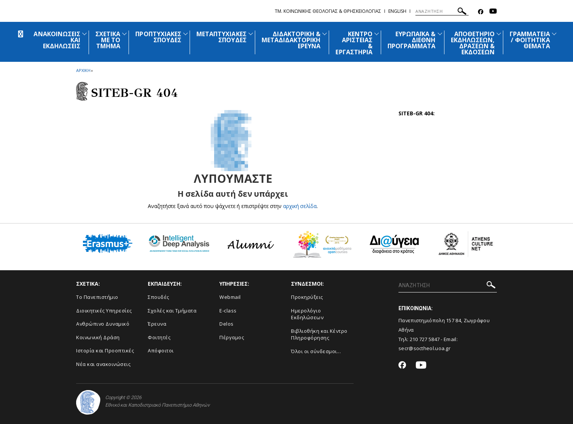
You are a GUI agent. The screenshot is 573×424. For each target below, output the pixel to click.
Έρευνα (157, 323)
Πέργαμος (231, 337)
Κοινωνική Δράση (98, 337)
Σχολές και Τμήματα (172, 310)
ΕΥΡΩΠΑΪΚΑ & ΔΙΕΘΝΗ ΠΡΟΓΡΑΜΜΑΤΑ (412, 40)
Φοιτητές (159, 337)
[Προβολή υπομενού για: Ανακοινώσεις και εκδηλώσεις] (84, 33)
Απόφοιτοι (161, 350)
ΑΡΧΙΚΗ (83, 70)
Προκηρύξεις (307, 297)
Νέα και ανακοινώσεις (103, 364)
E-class (228, 310)
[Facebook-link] (480, 12)
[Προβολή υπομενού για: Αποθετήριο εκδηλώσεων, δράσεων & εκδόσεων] (499, 33)
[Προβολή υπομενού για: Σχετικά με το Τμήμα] (124, 33)
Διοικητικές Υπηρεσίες (104, 310)
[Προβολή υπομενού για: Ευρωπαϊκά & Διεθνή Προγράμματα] (440, 33)
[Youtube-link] (493, 12)
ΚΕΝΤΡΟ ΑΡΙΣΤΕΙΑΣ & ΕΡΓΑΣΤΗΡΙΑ (354, 43)
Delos (226, 323)
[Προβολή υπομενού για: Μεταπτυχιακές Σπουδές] (251, 33)
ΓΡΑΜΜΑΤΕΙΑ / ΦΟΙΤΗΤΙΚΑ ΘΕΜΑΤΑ (530, 40)
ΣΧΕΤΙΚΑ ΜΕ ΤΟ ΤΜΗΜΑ (107, 40)
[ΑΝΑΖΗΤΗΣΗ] (442, 11)
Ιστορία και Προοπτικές (105, 350)
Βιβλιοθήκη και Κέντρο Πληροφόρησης (319, 334)
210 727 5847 (425, 339)
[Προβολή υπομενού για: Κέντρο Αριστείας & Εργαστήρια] (376, 33)
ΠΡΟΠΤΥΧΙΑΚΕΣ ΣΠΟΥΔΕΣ (158, 37)
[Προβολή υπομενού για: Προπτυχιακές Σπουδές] (185, 33)
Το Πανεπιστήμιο (97, 297)
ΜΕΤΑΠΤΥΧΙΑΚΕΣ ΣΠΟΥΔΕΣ (221, 37)
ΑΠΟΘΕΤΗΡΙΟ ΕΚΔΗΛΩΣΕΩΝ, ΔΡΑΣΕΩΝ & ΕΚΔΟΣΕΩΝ (473, 43)
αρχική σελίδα (300, 206)
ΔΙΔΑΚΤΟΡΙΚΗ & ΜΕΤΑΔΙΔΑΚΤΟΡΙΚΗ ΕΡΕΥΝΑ (291, 40)
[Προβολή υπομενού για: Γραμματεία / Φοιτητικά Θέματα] (554, 33)
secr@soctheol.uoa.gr (424, 348)
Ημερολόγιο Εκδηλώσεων (307, 314)
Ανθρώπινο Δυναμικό (102, 323)
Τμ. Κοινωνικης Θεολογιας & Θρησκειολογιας (328, 11)
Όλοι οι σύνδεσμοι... (316, 351)
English (397, 11)
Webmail (230, 297)
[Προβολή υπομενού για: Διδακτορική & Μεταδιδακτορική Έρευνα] (324, 33)
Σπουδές (158, 297)
